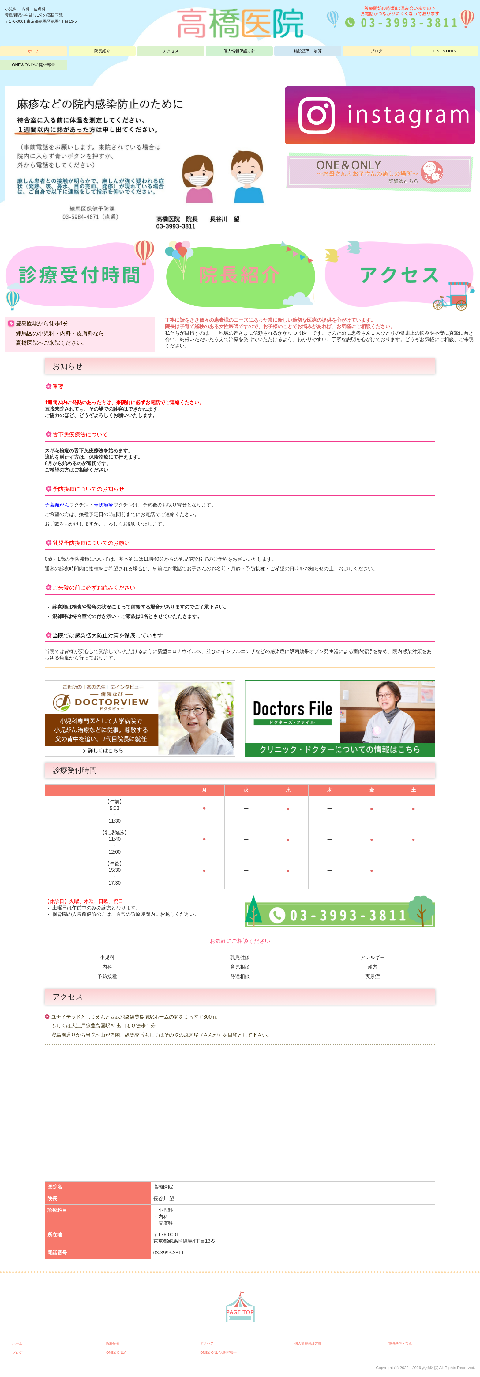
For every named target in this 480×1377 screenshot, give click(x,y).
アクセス (171, 51)
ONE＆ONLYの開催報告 (33, 65)
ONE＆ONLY (445, 51)
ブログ (376, 51)
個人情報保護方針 (239, 51)
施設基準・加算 (308, 51)
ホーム (34, 51)
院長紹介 (102, 51)
